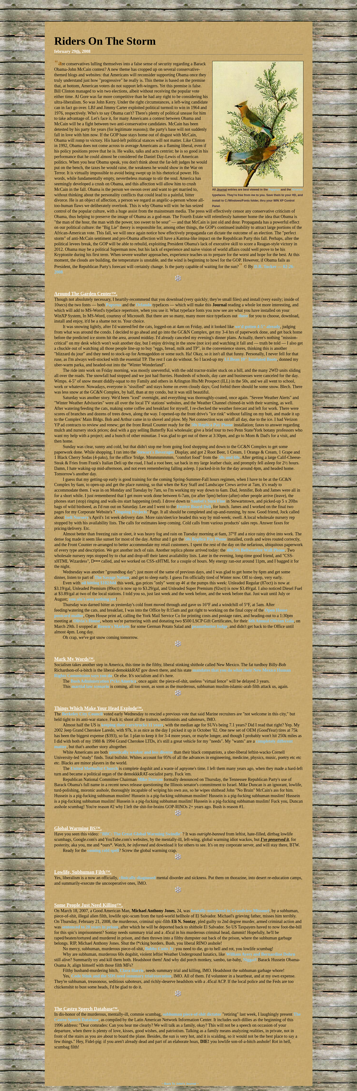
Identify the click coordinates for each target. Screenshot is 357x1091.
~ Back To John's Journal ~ (180, 1084)
